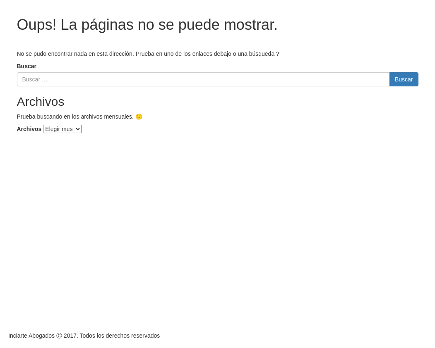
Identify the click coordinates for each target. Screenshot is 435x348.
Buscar (26, 66)
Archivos (29, 129)
